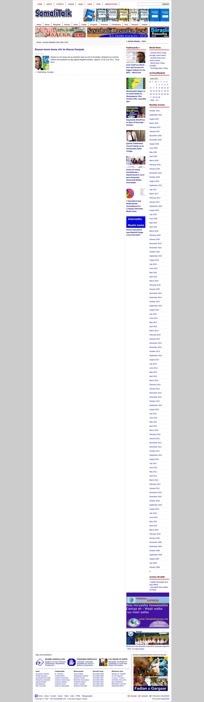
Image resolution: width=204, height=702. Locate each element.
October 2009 (154, 551)
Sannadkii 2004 (98, 684)
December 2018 (155, 173)
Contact (60, 4)
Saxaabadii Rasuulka (43, 678)
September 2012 (155, 405)
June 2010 (153, 517)
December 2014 (155, 293)
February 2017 (155, 198)
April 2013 (153, 376)
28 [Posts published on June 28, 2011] (153, 97)
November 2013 (155, 347)
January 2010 (154, 538)
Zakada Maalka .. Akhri (137, 41)
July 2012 (153, 414)
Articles (67, 24)
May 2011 (153, 472)
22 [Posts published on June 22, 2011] (156, 94)
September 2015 (155, 256)
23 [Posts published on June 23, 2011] (159, 94)
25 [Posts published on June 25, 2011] (165, 94)
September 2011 (155, 455)
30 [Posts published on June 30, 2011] (159, 97)
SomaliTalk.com (60, 699)
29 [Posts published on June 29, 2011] (156, 97)
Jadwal (144, 24)
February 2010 (155, 534)
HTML (98, 4)
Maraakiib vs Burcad (119, 684)
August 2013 (154, 360)
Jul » (157, 100)
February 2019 (155, 165)
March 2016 (153, 231)
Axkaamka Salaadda (43, 680)
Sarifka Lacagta (79, 684)
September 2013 (155, 356)
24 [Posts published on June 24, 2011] (162, 94)
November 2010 (155, 497)
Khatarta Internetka (80, 686)
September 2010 (155, 505)
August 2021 (154, 119)
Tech (126, 24)
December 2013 (155, 343)
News (39, 24)
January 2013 (154, 389)
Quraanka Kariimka (42, 674)
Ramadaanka (40, 684)
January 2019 (154, 169)
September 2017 (155, 185)
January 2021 (154, 131)
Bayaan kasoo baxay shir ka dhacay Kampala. (60, 49)
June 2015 (153, 268)
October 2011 (154, 451)
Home (40, 4)
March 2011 (153, 480)
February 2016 (155, 235)
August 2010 (154, 509)
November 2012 (155, 397)
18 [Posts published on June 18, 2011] (165, 91)
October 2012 (154, 401)
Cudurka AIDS (60, 676)
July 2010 (153, 513)
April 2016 (153, 227)
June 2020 (153, 148)
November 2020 (155, 140)
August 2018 (154, 181)
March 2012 (153, 430)
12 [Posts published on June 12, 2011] (168, 88)
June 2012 (153, 418)
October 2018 (154, 177)
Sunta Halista (78, 674)
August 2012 (154, 410)
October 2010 (154, 501)
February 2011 (155, 484)
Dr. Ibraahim (59, 674)
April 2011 (153, 476)
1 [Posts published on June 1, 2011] (156, 85)
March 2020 (153, 161)
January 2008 (154, 567)
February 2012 (155, 434)
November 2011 (155, 447)
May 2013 (153, 372)
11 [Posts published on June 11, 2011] (165, 88)
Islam (76, 24)
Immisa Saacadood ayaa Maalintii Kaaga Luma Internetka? (134, 232)
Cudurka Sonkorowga (62, 680)
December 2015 (155, 244)
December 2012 (155, 393)
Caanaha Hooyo (60, 684)
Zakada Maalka (41, 682)
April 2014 (153, 327)
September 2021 (155, 115)
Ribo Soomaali (41, 686)
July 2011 (153, 463)
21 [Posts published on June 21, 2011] (153, 94)
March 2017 (153, 194)
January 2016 (154, 239)
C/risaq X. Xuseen (118, 678)
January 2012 (154, 439)
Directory (104, 24)
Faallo (83, 24)
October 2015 (154, 252)
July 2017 (153, 190)
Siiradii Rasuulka (41, 676)
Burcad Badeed (117, 682)
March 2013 (153, 380)
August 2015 (154, 260)
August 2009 (154, 559)
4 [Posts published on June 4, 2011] (164, 85)
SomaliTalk (165, 696)
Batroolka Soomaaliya (81, 680)
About (49, 4)
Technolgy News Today (159, 68)
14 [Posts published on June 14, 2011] (153, 91)
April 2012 (153, 426)
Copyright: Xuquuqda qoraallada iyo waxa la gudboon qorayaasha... (82, 662)
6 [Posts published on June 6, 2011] (150, 88)
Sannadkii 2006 (98, 680)
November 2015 (155, 248)
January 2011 (154, 488)
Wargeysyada (111, 4)
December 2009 (155, 542)
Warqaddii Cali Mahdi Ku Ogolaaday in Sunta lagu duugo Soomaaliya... (114, 662)
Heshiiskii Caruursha (119, 680)
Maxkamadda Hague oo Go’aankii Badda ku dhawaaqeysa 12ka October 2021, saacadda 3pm (136, 96)
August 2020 (154, 144)
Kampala (50, 72)
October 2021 (154, 111)
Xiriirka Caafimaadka (62, 686)
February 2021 (155, 127)
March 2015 (153, 281)
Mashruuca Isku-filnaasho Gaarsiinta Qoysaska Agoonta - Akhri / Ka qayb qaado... (147, 646)
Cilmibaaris (116, 24)
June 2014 (153, 318)
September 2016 (155, 206)
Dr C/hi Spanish (117, 676)
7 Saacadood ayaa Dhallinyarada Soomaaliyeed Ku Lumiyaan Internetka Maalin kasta (134, 206)
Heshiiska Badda (80, 682)
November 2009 (155, 546)
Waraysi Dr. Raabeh (119, 674)
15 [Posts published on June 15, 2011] (156, 91)
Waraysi (135, 24)
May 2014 (153, 322)
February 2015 (155, 285)
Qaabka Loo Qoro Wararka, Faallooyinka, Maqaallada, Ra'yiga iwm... (51, 662)
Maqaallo (57, 24)
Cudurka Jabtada (61, 682)
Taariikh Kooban (79, 678)
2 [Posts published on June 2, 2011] (159, 85)
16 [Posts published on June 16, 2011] (159, 91)
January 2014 (154, 339)
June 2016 (153, 219)
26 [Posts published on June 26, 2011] (168, 94)
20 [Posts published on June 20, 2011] (151, 94)
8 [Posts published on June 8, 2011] (156, 88)
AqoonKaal (165, 699)
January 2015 (154, 289)
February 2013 (155, 385)
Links (89, 4)
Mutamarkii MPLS (118, 686)
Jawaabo (144, 696)
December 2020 (155, 136)
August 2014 (154, 310)
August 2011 (154, 459)
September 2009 (155, 555)
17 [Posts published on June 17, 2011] (162, 91)
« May (151, 100)
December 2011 (155, 443)
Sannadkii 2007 (98, 678)
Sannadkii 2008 (98, 676)
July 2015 (153, 264)
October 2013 (154, 351)
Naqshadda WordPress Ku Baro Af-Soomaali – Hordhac (135, 122)
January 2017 (154, 202)
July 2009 (153, 563)
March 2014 (153, 331)
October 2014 (154, 302)
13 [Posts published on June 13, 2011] (151, 91)
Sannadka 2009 (98, 674)
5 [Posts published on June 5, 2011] (167, 85)
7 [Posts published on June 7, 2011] (153, 88)
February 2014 (155, 335)
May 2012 (153, 422)
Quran (71, 4)
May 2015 (153, 273)
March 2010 (153, 530)
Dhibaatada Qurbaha (81, 676)
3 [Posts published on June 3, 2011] (162, 85)
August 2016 (154, 210)
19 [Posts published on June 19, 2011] (168, 91)
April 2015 (153, 277)
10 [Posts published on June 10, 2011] (162, 88)
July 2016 (153, 214)
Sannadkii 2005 (98, 682)
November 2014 (155, 297)
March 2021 (153, 123)
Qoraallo (133, 696)
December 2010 (155, 493)
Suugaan (93, 24)
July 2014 (153, 314)
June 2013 (153, 368)
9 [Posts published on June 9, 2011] (159, 88)
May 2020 (153, 152)
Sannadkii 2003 (98, 686)
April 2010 (153, 526)
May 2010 (153, 522)
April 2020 (153, 156)
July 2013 (153, 364)
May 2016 (153, 223)
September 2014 (155, 306)
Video (80, 4)
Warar (47, 24)
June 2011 (153, 468)
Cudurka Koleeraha (61, 678)
